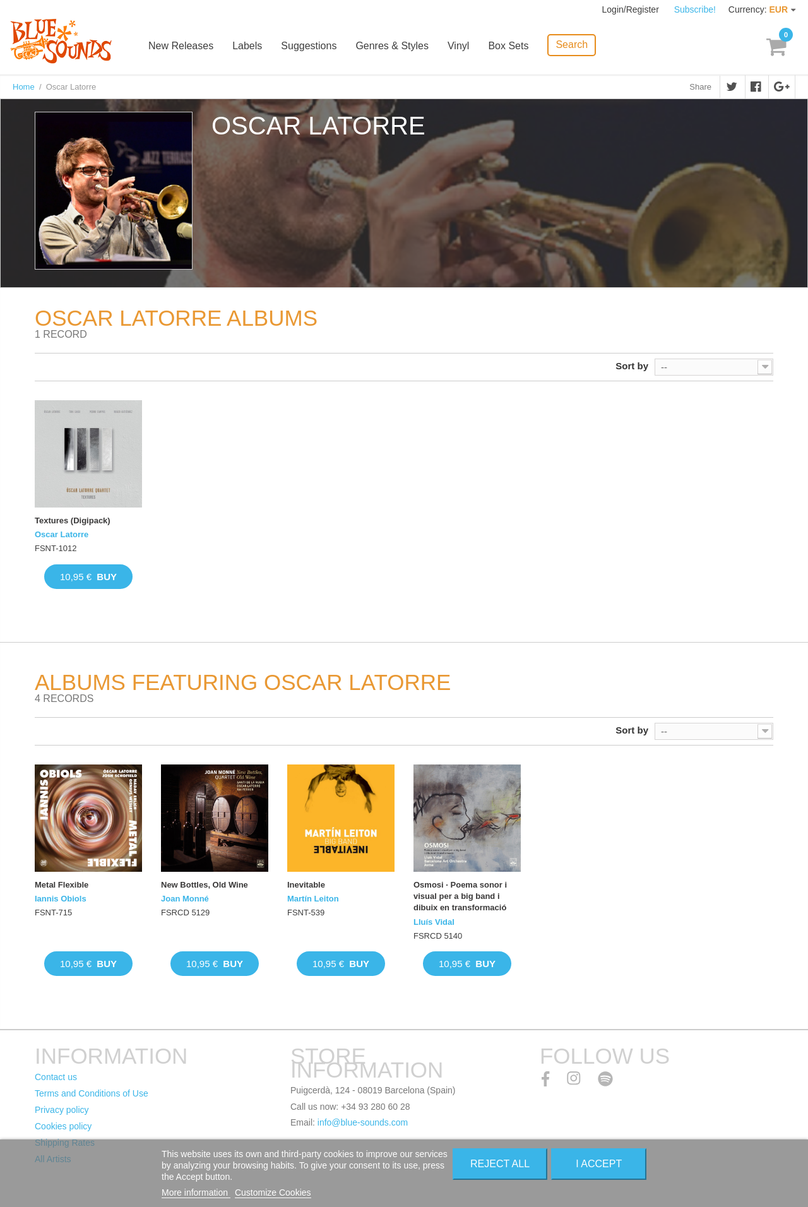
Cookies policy (63, 1126)
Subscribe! (695, 9)
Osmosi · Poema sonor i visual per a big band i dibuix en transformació (460, 896)
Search (572, 44)
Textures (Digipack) (72, 520)
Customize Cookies (273, 1192)
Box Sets (508, 45)
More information (196, 1192)
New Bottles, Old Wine (204, 884)
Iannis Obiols (60, 898)
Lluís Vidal (433, 922)
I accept (599, 1163)
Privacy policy (62, 1110)
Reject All (500, 1163)
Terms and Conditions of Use (91, 1093)
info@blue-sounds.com (363, 1122)
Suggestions (308, 45)
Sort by (631, 365)
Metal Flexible (61, 884)
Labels (247, 45)
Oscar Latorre (61, 534)
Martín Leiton (313, 898)
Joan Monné (185, 898)
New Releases (180, 45)
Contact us (56, 1077)
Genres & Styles (392, 45)
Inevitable (306, 884)
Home (24, 87)
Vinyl (458, 45)
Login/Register (632, 9)
